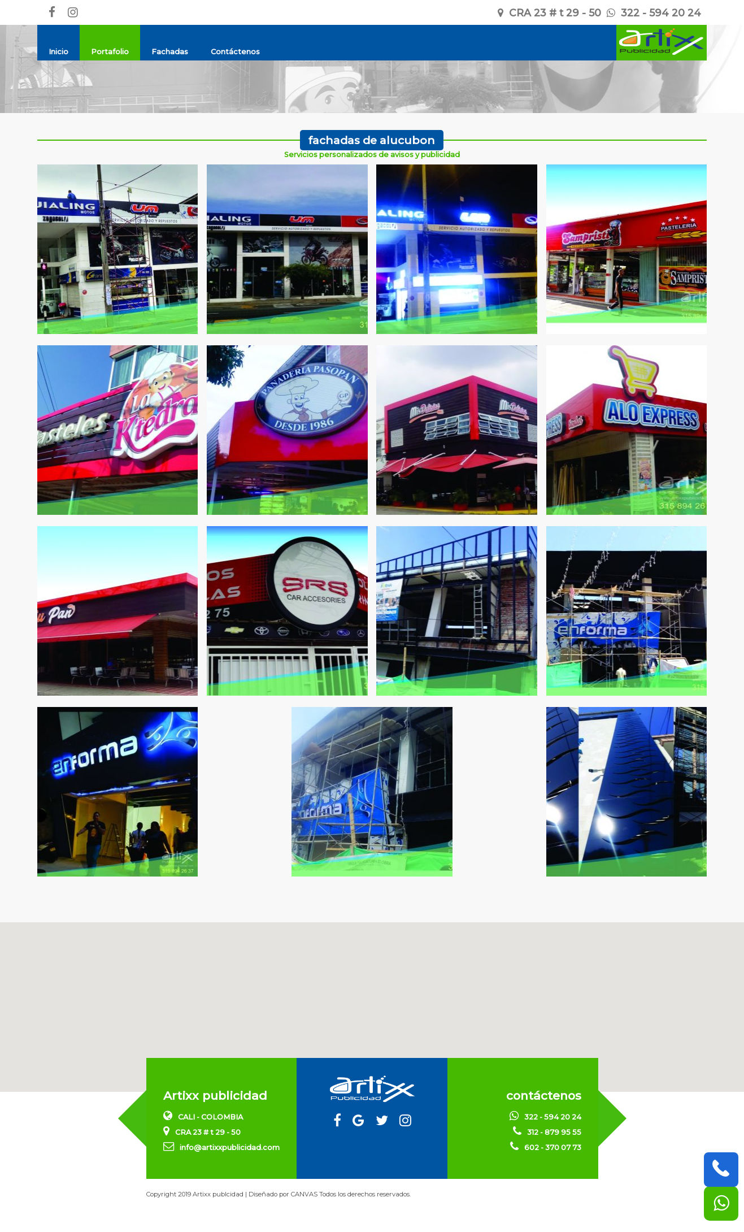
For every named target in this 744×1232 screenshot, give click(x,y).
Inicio (58, 51)
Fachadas (169, 51)
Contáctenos (235, 51)
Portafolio (110, 51)
